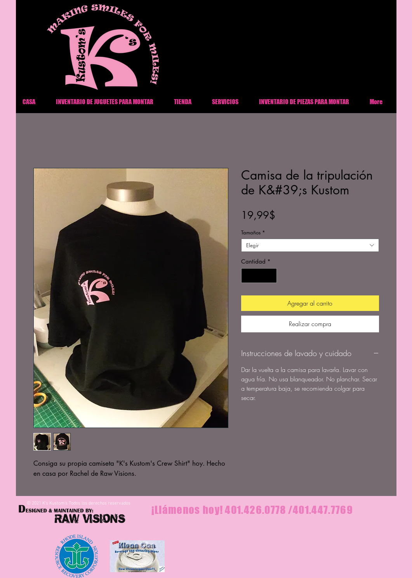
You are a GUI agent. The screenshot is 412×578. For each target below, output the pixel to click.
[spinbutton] (258, 276)
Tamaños (253, 232)
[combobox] (310, 245)
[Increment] (270, 276)
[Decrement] (247, 276)
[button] (304, 101)
